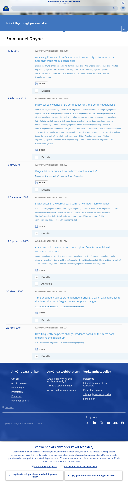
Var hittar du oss (20, 400)
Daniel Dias (84, 260)
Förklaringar (17, 387)
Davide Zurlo (66, 109)
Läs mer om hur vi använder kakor (80, 466)
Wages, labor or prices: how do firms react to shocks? (66, 171)
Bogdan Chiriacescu (43, 113)
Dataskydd (88, 378)
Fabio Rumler (90, 263)
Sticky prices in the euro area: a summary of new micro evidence (72, 203)
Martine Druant (67, 176)
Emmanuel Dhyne (42, 66)
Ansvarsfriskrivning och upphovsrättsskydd (59, 380)
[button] (123, 3)
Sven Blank (56, 117)
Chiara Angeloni (85, 136)
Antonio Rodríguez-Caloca (65, 121)
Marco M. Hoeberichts (92, 208)
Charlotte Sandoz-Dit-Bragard (94, 109)
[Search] (62, 8)
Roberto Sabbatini (59, 216)
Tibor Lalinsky (86, 69)
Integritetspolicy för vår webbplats (95, 384)
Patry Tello (39, 121)
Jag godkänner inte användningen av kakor (93, 475)
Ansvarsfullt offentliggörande (62, 389)
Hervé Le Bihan (57, 212)
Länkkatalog (9, 407)
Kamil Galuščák (82, 128)
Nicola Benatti (62, 136)
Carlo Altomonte (105, 128)
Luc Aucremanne (42, 306)
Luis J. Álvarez (41, 208)
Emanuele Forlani (84, 124)
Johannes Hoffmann (43, 256)
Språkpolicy (89, 398)
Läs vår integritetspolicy (45, 466)
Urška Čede (91, 121)
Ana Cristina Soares (93, 66)
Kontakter (16, 396)
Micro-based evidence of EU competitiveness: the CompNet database (75, 104)
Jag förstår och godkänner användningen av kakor (34, 475)
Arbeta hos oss (19, 383)
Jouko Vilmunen (61, 220)
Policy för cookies (92, 389)
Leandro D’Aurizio (61, 140)
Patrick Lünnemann (83, 212)
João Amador (71, 132)
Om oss (15, 378)
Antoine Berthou (67, 66)
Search (114, 8)
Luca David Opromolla (46, 132)
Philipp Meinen (78, 117)
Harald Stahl (83, 216)
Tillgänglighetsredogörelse (97, 394)
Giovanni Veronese (67, 263)
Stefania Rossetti (60, 124)
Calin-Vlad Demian (84, 73)
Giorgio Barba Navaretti (89, 140)
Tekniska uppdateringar (59, 385)
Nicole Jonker (67, 256)
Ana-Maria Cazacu (61, 69)
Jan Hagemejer (101, 117)
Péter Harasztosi (59, 73)
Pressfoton (17, 391)
